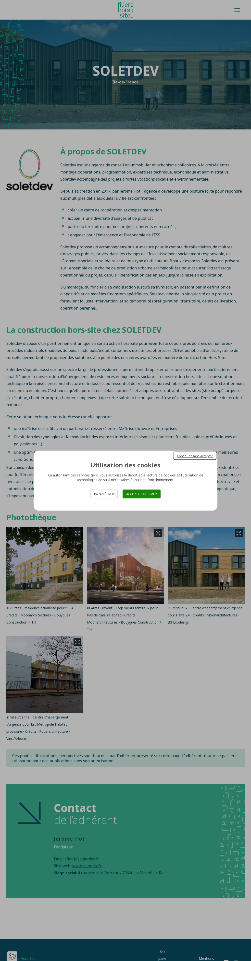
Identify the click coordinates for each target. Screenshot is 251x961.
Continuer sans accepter (195, 455)
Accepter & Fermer (141, 494)
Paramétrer (104, 494)
